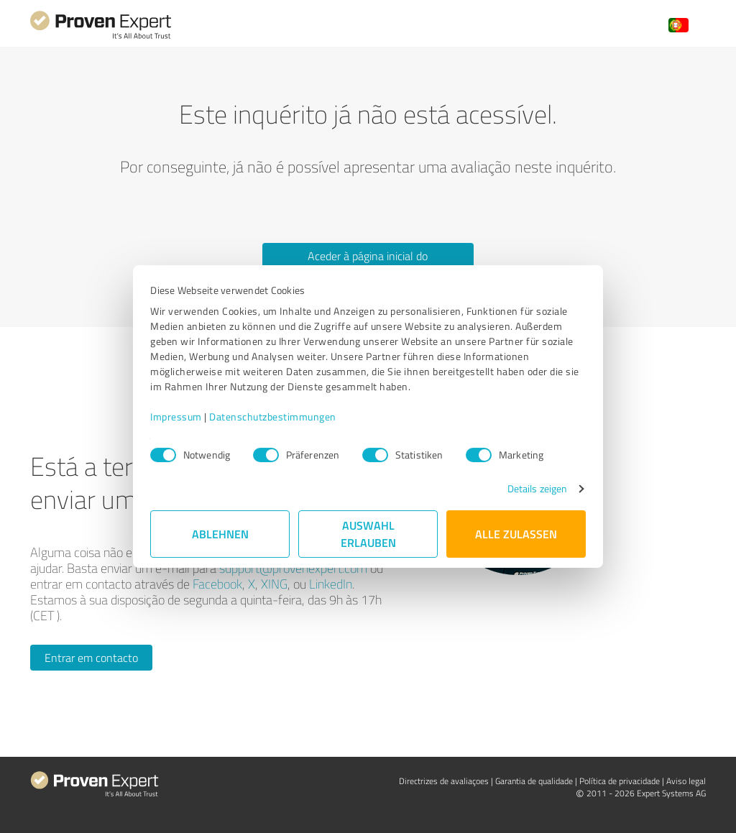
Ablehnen (220, 533)
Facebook (217, 583)
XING (274, 583)
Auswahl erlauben (368, 534)
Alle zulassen (516, 533)
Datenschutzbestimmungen (272, 416)
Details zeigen (537, 488)
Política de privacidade (619, 781)
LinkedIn (330, 583)
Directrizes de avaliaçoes (444, 781)
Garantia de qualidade (534, 781)
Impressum (176, 416)
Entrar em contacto (91, 658)
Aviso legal (686, 781)
